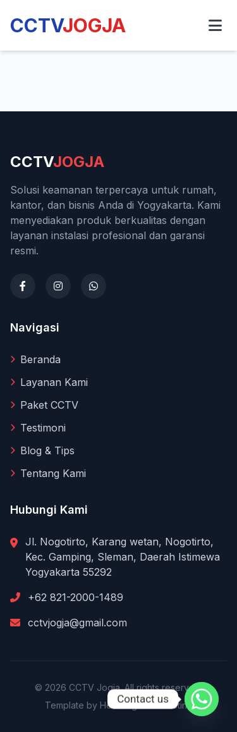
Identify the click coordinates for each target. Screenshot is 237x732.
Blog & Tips (42, 450)
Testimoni (38, 427)
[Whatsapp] (202, 699)
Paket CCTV (44, 405)
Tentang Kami (48, 473)
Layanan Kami (49, 382)
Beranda (35, 359)
